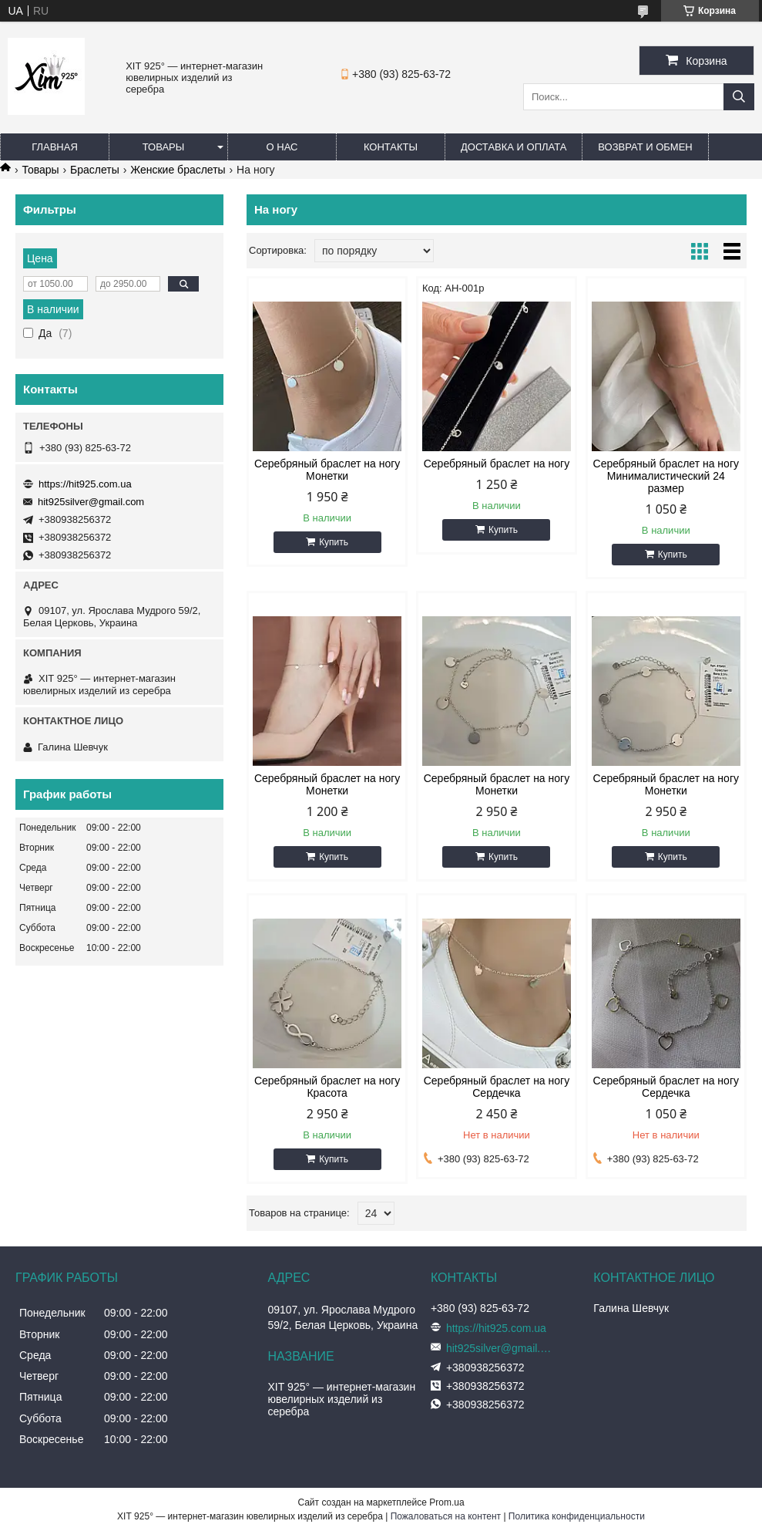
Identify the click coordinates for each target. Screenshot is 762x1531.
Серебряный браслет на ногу (496, 463)
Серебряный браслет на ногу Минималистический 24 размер (666, 475)
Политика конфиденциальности (577, 1516)
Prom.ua (446, 1502)
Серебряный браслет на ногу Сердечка (496, 1086)
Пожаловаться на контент (446, 1516)
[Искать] (738, 96)
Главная (55, 147)
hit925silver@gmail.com (91, 502)
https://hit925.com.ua (85, 484)
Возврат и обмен (645, 147)
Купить (333, 542)
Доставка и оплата (513, 147)
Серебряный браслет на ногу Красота (327, 1086)
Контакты (391, 147)
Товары (164, 147)
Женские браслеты (177, 170)
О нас (282, 147)
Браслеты (94, 170)
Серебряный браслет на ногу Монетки (327, 469)
